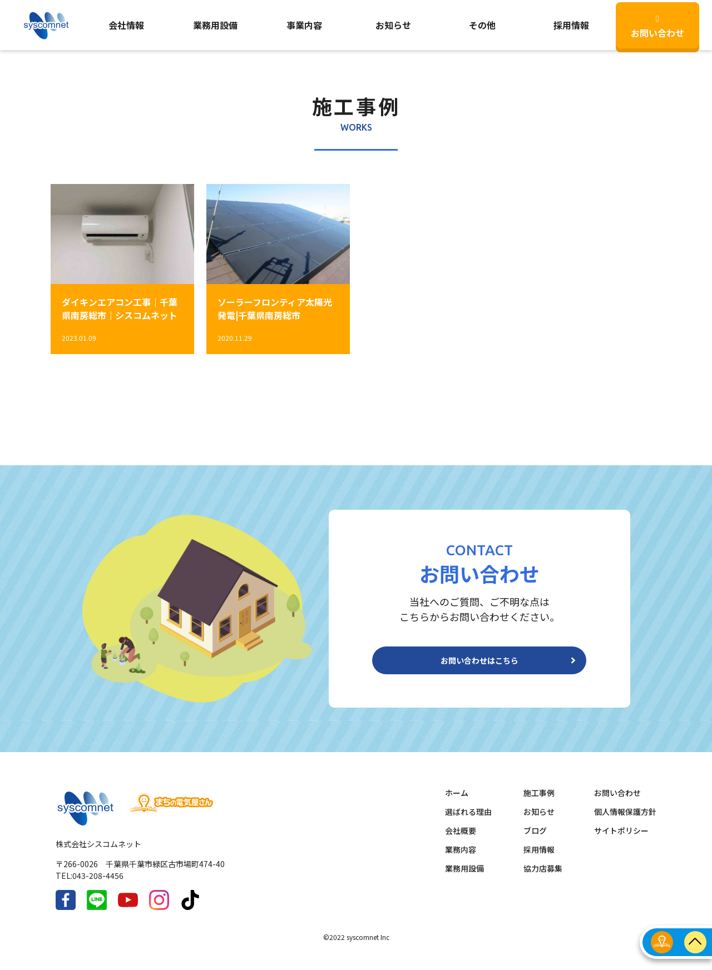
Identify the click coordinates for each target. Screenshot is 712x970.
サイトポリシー (621, 839)
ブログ (535, 839)
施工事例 (539, 801)
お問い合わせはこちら (479, 664)
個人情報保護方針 (625, 820)
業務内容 (460, 858)
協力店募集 (542, 877)
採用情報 (539, 858)
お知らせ (393, 25)
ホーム (456, 801)
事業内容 (304, 25)
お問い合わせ (657, 26)
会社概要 (460, 839)
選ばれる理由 (468, 820)
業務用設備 (215, 25)
